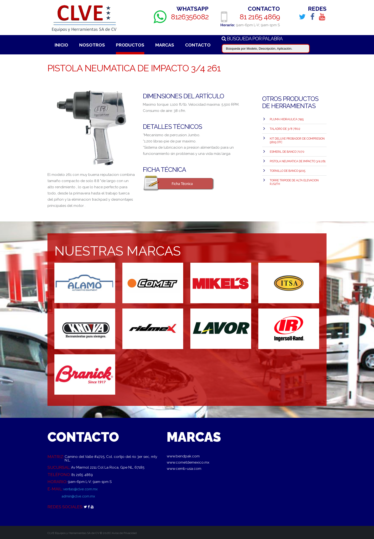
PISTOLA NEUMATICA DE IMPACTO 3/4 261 (297, 158)
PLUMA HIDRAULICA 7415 (286, 118)
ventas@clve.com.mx (81, 489)
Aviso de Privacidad (124, 533)
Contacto (198, 44)
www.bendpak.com (183, 456)
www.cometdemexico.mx (188, 462)
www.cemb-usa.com (184, 468)
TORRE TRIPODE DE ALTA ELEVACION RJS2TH (294, 178)
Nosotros (92, 44)
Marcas (164, 44)
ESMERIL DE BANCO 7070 (287, 149)
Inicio (61, 44)
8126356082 (189, 16)
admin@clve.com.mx (79, 496)
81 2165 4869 (260, 16)
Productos (130, 44)
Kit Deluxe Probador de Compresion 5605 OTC (297, 138)
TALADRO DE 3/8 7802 (284, 128)
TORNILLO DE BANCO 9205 (287, 167)
